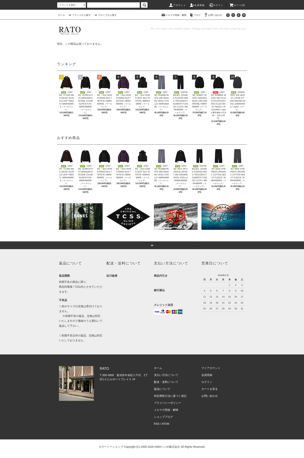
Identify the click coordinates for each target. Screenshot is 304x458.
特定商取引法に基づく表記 (170, 395)
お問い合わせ (212, 15)
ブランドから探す (79, 15)
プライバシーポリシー (167, 402)
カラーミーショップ (111, 446)
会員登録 (197, 5)
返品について (162, 388)
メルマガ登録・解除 (174, 15)
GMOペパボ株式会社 (167, 446)
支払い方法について (166, 375)
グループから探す (105, 15)
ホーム (61, 15)
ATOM (165, 423)
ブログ (195, 15)
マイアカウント (210, 368)
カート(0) (237, 5)
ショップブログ (163, 416)
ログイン (215, 5)
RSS (157, 423)
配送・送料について (166, 381)
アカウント (177, 5)
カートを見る (209, 388)
